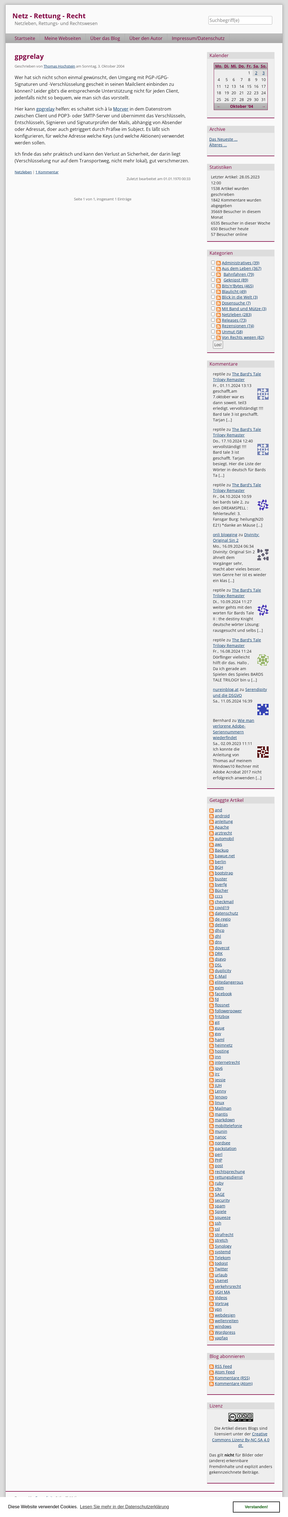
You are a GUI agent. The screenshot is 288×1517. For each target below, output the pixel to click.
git (217, 1022)
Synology (223, 1246)
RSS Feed (223, 1366)
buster (221, 878)
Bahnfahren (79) (239, 274)
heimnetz (224, 1045)
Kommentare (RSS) (232, 1377)
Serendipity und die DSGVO (240, 692)
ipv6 (219, 1068)
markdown (225, 1119)
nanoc (220, 1137)
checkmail (224, 901)
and (218, 810)
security (222, 1200)
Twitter (221, 1269)
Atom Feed (225, 1372)
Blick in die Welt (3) (240, 297)
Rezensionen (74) (238, 325)
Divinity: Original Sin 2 (236, 537)
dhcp (219, 930)
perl (218, 1154)
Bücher (221, 890)
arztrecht (223, 833)
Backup (222, 850)
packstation (226, 1148)
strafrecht (224, 1234)
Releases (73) (234, 320)
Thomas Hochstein (59, 66)
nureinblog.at (225, 689)
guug (219, 1028)
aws (218, 844)
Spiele (220, 1211)
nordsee (222, 1142)
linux (219, 1102)
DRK (219, 953)
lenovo (221, 1097)
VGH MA (222, 1292)
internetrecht (227, 1062)
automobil (224, 838)
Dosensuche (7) (236, 303)
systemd (223, 1251)
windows (223, 1326)
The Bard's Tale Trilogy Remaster (237, 376)
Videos (221, 1297)
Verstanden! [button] (256, 1507)
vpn (218, 1309)
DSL (218, 965)
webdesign (225, 1315)
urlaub (221, 1274)
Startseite (25, 38)
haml (219, 1039)
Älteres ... (218, 144)
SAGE (220, 1194)
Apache (222, 827)
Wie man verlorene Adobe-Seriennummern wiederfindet (233, 729)
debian (221, 924)
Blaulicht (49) (234, 291)
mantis (221, 1114)
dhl (218, 936)
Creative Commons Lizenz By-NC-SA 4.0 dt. (240, 1439)
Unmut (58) (232, 331)
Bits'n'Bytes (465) (237, 285)
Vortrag (222, 1303)
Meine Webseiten (62, 38)
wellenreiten (226, 1320)
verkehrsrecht (228, 1286)
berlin (220, 861)
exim (219, 987)
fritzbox (222, 1016)
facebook (223, 993)
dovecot (222, 947)
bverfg (221, 884)
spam (220, 1206)
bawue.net (225, 855)
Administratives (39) (240, 262)
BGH (219, 867)
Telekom (223, 1257)
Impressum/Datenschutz (198, 38)
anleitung (224, 821)
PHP (218, 1160)
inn (218, 1056)
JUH (218, 1085)
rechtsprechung (230, 1171)
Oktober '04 (241, 106)
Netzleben (23, 171)
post (219, 1165)
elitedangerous (229, 982)
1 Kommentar (46, 171)
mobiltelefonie (228, 1125)
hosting (222, 1051)
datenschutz (226, 913)
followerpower (228, 1010)
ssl (217, 1229)
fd (217, 999)
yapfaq (221, 1338)
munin (221, 1131)
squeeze (223, 1217)
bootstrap (224, 873)
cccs (219, 896)
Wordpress (225, 1332)
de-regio (223, 919)
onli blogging (225, 534)
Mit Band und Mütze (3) (244, 308)
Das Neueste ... (223, 139)
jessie (220, 1079)
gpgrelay (29, 56)
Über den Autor (146, 38)
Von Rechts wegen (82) (243, 337)
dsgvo (220, 959)
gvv (218, 1033)
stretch (221, 1240)
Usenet (221, 1280)
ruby (219, 1183)
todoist (221, 1263)
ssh (218, 1223)
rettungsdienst (229, 1177)
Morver (121, 109)
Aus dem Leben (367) (241, 268)
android (222, 815)
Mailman (223, 1108)
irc (217, 1074)
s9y (218, 1188)
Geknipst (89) (236, 280)
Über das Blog (105, 38)
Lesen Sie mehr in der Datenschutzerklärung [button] (124, 1506)
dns (218, 942)
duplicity (223, 970)
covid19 (222, 907)
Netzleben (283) (236, 314)
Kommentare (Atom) (234, 1383)
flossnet (222, 1005)
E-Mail (221, 976)
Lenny (220, 1091)
